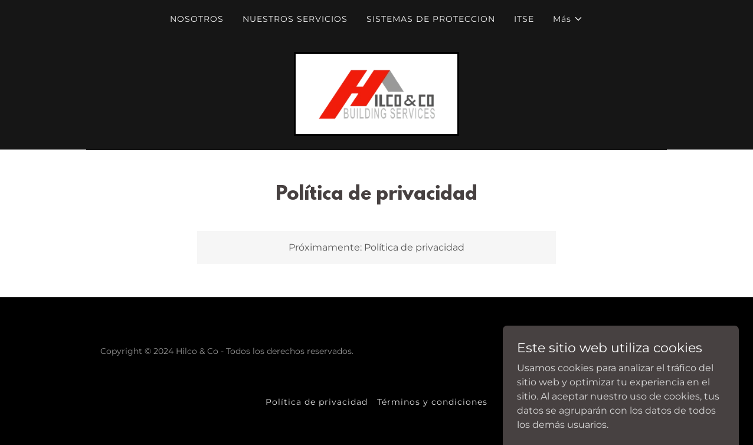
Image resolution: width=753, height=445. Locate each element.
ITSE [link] (524, 19)
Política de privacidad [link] (317, 402)
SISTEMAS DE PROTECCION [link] (430, 19)
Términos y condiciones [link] (432, 402)
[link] (376, 93)
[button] (568, 19)
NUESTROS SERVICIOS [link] (295, 19)
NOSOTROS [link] (197, 19)
